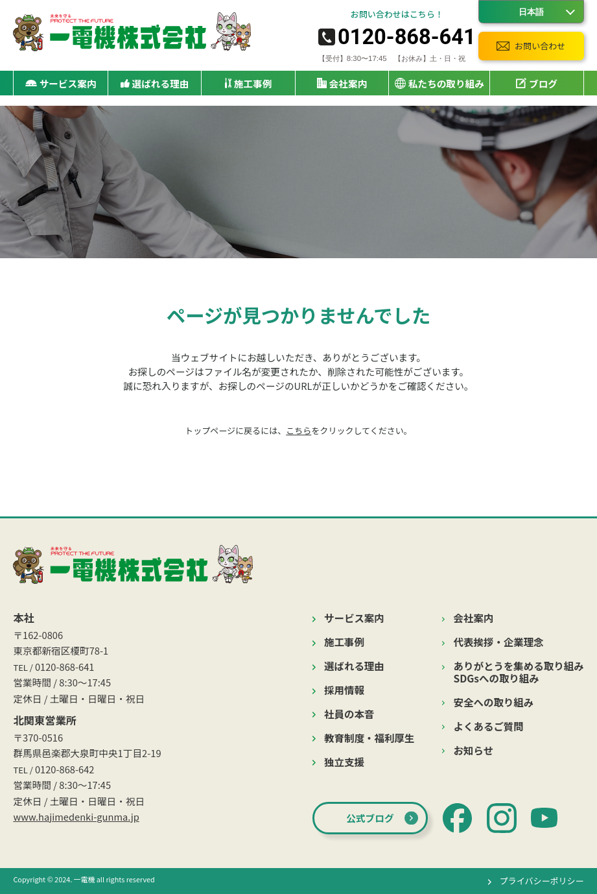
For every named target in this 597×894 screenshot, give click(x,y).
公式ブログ (369, 818)
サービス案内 (354, 618)
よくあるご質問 (489, 726)
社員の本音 (349, 714)
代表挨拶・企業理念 (499, 642)
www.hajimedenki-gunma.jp (76, 816)
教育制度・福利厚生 (369, 738)
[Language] (531, 11)
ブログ (536, 83)
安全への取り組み (494, 702)
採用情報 (344, 690)
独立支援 (344, 762)
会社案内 (474, 618)
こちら (298, 430)
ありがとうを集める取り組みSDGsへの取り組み (519, 672)
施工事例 (248, 83)
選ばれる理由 (155, 83)
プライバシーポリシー (542, 880)
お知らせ (474, 750)
